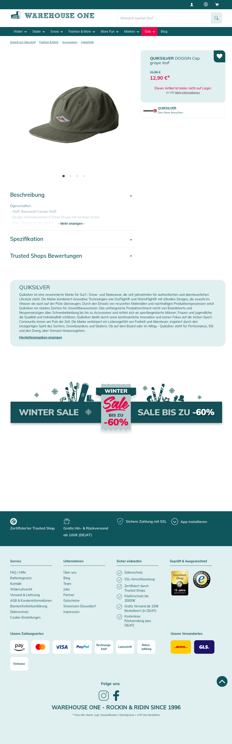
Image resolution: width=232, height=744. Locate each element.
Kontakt (15, 582)
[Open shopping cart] (217, 4)
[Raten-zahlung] (146, 645)
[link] (103, 698)
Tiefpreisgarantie (92, 4)
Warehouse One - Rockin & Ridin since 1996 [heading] (116, 705)
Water (20, 29)
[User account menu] (193, 4)
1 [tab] (63, 174)
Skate (38, 29)
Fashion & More (82, 29)
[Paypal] (83, 645)
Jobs (66, 587)
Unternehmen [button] (73, 559)
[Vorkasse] (19, 662)
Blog (164, 29)
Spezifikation (26, 236)
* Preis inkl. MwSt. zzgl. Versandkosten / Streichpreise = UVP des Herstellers (116, 713)
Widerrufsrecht (21, 587)
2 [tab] (70, 174)
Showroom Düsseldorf (79, 604)
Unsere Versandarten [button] (186, 632)
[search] (164, 16)
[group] (36, 523)
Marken (131, 29)
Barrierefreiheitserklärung (28, 604)
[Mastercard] (40, 645)
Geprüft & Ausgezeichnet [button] (188, 559)
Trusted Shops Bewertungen (46, 253)
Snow (57, 29)
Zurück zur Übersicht (23, 40)
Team (67, 582)
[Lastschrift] (125, 645)
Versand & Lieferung (25, 593)
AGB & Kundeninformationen (31, 599)
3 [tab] (77, 174)
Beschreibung (27, 193)
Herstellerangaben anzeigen (40, 336)
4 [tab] (84, 174)
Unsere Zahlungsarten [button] (27, 632)
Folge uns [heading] (110, 681)
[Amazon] (19, 645)
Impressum (71, 610)
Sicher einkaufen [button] (129, 559)
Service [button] (15, 559)
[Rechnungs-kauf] (104, 645)
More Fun (109, 29)
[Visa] (62, 645)
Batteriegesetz (21, 576)
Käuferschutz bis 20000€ (130, 4)
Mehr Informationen (187, 90)
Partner (68, 593)
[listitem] (137, 571)
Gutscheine (71, 599)
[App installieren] (189, 519)
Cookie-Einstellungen (25, 615)
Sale (150, 29)
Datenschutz (19, 610)
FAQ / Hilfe (18, 570)
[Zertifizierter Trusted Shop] (180, 583)
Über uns (69, 570)
